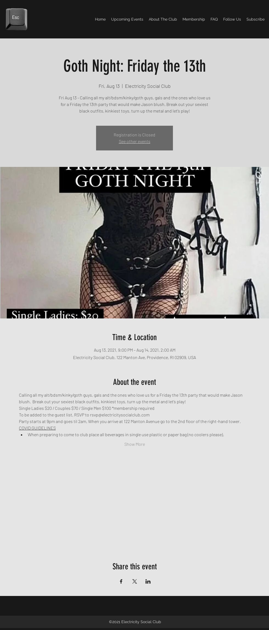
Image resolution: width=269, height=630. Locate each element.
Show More (134, 444)
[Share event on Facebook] (121, 581)
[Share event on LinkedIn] (148, 581)
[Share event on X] (134, 581)
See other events (134, 141)
